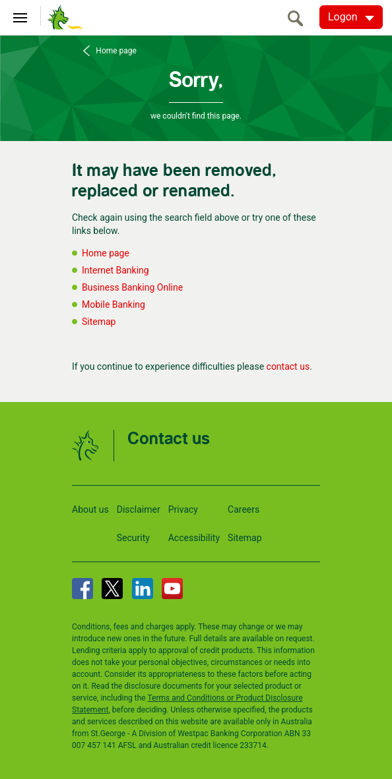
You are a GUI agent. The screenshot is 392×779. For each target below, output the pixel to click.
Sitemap (98, 321)
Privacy (183, 509)
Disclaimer (138, 509)
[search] (298, 18)
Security (133, 538)
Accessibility (194, 538)
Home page (115, 50)
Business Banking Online (132, 287)
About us (90, 509)
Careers (243, 509)
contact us (288, 366)
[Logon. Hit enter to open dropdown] (351, 17)
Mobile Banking (113, 304)
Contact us (168, 439)
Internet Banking (115, 270)
